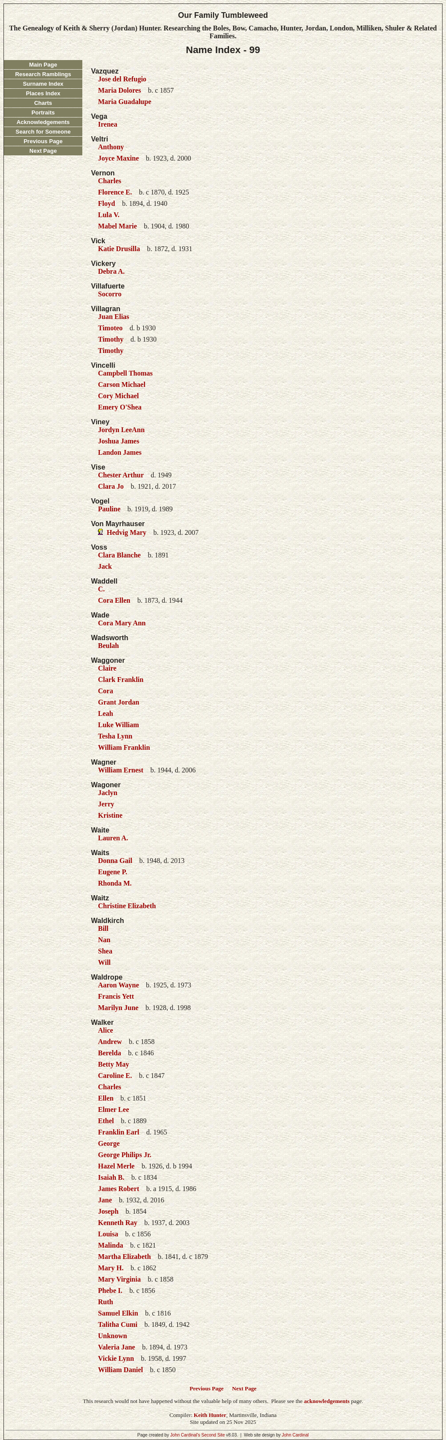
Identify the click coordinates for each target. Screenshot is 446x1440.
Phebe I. (110, 1290)
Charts (43, 103)
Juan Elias (113, 316)
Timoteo (110, 328)
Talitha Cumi (118, 1324)
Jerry (106, 804)
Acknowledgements (43, 122)
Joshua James (118, 441)
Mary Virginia (119, 1279)
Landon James (120, 452)
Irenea (107, 124)
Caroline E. (115, 1075)
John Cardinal (295, 1435)
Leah (105, 713)
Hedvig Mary (126, 532)
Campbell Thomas (125, 373)
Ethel (106, 1120)
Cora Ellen (114, 600)
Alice (105, 1030)
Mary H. (111, 1268)
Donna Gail (115, 860)
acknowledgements (327, 1401)
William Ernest (120, 770)
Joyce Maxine (118, 158)
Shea (105, 951)
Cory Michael (118, 395)
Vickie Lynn (116, 1358)
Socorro (110, 294)
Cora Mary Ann (121, 623)
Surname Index (43, 84)
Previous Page (43, 141)
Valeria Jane (116, 1347)
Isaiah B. (111, 1177)
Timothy (110, 339)
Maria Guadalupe (124, 101)
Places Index (43, 93)
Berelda (109, 1053)
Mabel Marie (117, 226)
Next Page (43, 151)
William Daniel (120, 1369)
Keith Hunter (210, 1415)
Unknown (112, 1335)
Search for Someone (43, 131)
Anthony (111, 147)
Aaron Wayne (118, 985)
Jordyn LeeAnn (121, 429)
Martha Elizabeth (124, 1256)
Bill (103, 928)
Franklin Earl (118, 1132)
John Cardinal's (185, 1435)
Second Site (213, 1435)
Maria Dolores (119, 90)
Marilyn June (118, 1007)
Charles (109, 181)
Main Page (43, 64)
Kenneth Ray (117, 1222)
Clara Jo (111, 486)
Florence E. (115, 192)
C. (101, 589)
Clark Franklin (120, 679)
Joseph (108, 1211)
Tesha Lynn (115, 736)
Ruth (105, 1302)
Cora (105, 691)
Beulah (108, 645)
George (109, 1143)
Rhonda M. (115, 883)
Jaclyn (107, 792)
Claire (107, 668)
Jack (105, 566)
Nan (104, 939)
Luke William (118, 724)
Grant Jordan (118, 702)
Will (104, 962)
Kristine (110, 815)
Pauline (109, 509)
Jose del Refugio (122, 79)
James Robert (118, 1188)
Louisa (108, 1234)
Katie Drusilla (119, 248)
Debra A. (111, 271)
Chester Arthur (121, 475)
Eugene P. (112, 872)
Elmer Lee (113, 1109)
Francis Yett (116, 996)
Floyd (106, 203)
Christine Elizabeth (127, 906)
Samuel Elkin (118, 1313)
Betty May (113, 1064)
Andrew (110, 1041)
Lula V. (108, 214)
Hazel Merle (116, 1166)
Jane (105, 1200)
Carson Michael (121, 384)
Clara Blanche (119, 555)
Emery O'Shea (120, 407)
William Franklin (124, 747)
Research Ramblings (43, 74)
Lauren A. (113, 838)
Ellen (106, 1098)
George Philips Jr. (125, 1154)
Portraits (42, 112)
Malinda (110, 1245)
